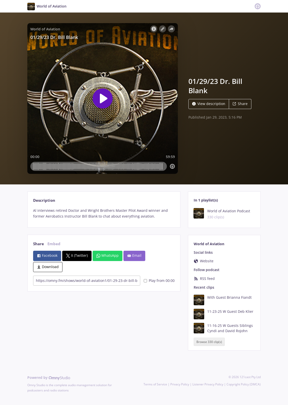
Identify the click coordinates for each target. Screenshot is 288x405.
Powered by (48, 377)
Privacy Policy (179, 384)
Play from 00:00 (159, 280)
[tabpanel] (103, 214)
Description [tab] (44, 200)
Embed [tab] (53, 243)
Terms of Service (155, 384)
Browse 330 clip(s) (209, 342)
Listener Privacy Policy (207, 384)
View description (208, 103)
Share (240, 103)
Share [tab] (38, 243)
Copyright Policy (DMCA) (244, 384)
